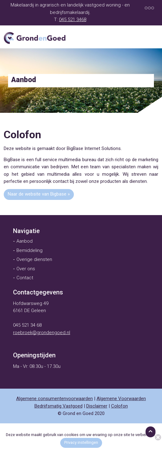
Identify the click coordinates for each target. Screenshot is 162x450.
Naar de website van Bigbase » (39, 194)
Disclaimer (96, 406)
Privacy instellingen (81, 442)
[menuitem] (26, 231)
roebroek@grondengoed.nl (41, 332)
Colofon (119, 406)
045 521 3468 (72, 19)
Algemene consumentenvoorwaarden (54, 398)
